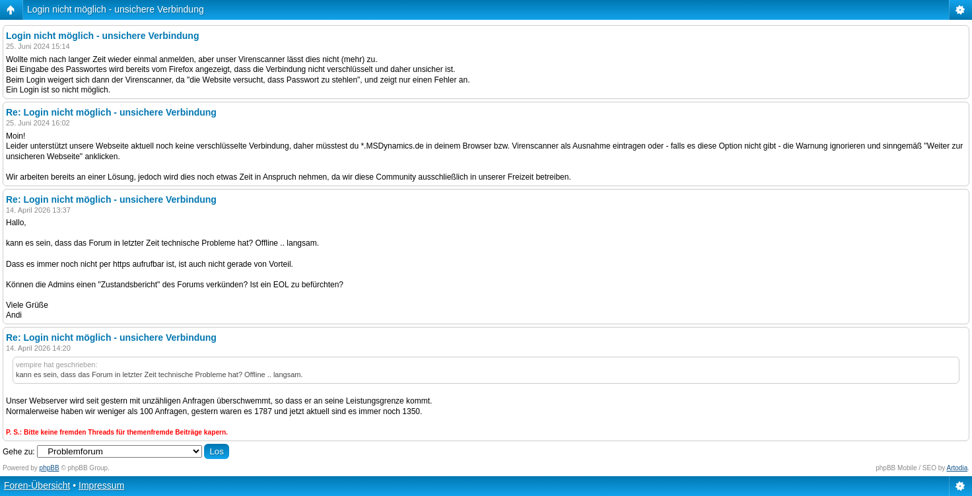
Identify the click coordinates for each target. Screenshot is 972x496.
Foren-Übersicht (37, 485)
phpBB (49, 468)
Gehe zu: (19, 451)
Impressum (101, 485)
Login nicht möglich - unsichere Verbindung (115, 9)
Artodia (957, 468)
